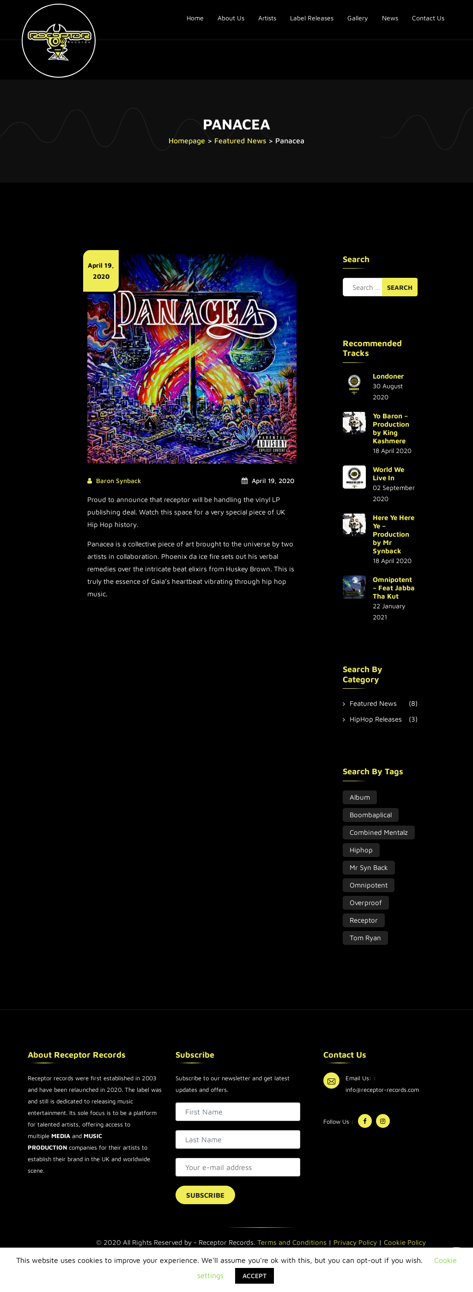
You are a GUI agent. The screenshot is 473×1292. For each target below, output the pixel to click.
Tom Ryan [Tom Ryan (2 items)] (365, 938)
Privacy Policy (355, 1242)
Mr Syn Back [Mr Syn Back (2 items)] (369, 867)
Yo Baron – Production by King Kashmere (391, 428)
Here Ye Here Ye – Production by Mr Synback (393, 534)
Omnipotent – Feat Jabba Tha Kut (394, 588)
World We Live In (388, 473)
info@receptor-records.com (382, 1089)
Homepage (187, 140)
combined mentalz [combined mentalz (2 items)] (379, 832)
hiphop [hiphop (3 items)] (361, 850)
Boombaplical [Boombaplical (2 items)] (371, 815)
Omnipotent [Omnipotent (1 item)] (369, 885)
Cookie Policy (405, 1242)
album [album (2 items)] (360, 797)
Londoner (388, 376)
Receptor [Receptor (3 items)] (364, 920)
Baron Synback (118, 480)
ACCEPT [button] (255, 1276)
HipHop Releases (376, 719)
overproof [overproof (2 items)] (366, 902)
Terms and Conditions (292, 1242)
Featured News (240, 140)
